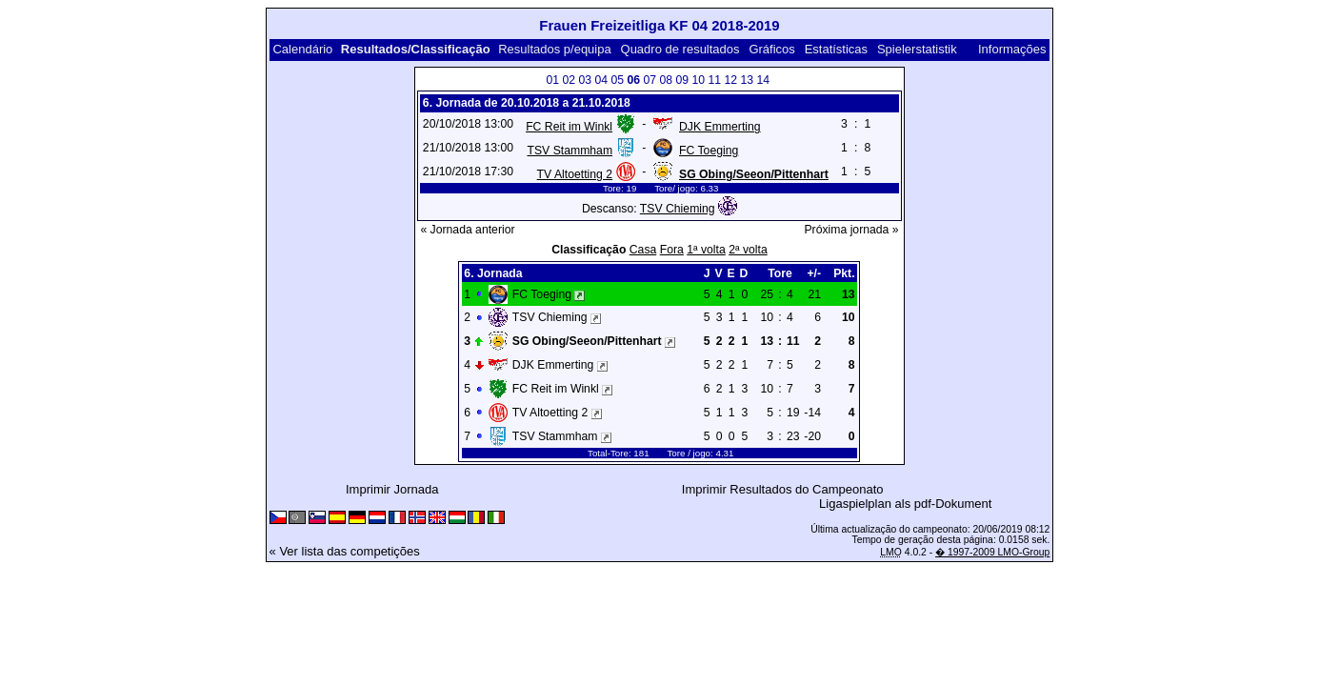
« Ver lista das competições (345, 551)
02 (568, 80)
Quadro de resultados (680, 49)
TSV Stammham (569, 150)
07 (649, 80)
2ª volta (748, 249)
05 (617, 80)
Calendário (302, 49)
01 (552, 80)
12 (730, 80)
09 (682, 80)
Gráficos (771, 49)
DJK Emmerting (720, 126)
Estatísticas (836, 49)
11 (714, 80)
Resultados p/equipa (554, 49)
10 (698, 80)
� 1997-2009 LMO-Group (992, 552)
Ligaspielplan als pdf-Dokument (905, 503)
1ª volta (706, 249)
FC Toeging (708, 150)
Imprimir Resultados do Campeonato (783, 489)
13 (746, 80)
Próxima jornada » (851, 229)
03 (584, 80)
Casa (643, 249)
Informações (1012, 49)
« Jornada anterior (467, 229)
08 (665, 80)
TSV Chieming (677, 208)
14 (762, 80)
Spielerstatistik (917, 49)
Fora (672, 249)
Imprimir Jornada (392, 489)
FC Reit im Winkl (569, 126)
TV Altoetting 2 (574, 174)
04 (601, 80)
